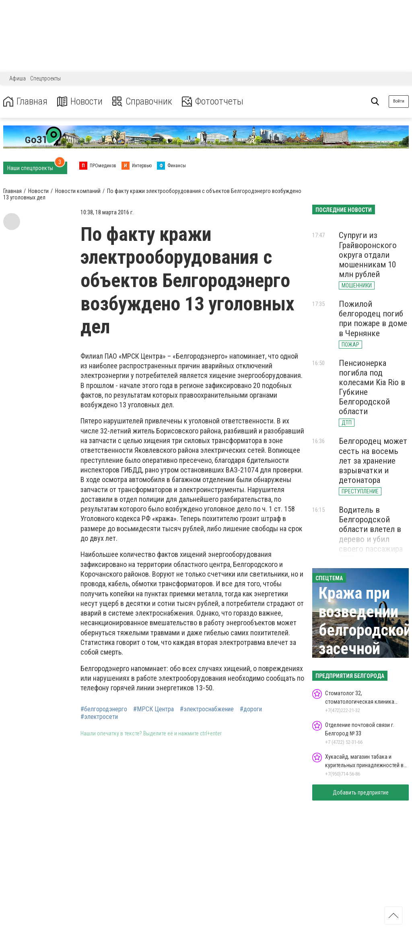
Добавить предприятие (361, 792)
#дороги (251, 709)
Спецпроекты (45, 78)
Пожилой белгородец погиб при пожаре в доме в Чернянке (373, 318)
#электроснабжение (207, 709)
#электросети (99, 717)
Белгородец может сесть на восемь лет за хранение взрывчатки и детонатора (373, 460)
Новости (80, 101)
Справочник (142, 101)
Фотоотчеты (212, 101)
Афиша (17, 78)
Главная (25, 101)
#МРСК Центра (153, 709)
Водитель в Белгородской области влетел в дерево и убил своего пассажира (371, 529)
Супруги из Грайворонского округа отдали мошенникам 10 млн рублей (368, 254)
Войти (398, 101)
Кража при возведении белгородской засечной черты (365, 630)
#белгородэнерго (103, 709)
